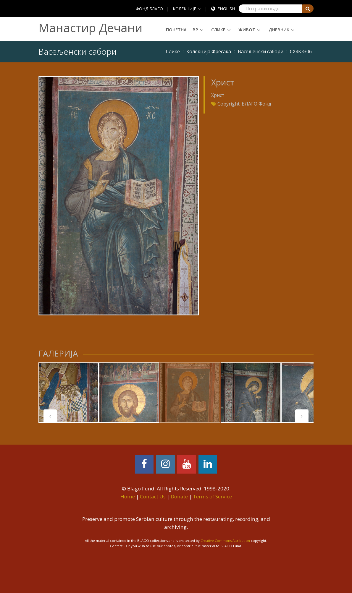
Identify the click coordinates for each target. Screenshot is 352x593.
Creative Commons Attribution (225, 540)
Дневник (279, 30)
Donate (179, 496)
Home (127, 496)
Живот (246, 30)
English (226, 9)
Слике (218, 30)
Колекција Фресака (208, 51)
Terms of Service (212, 496)
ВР (195, 30)
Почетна (176, 30)
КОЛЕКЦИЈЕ (184, 9)
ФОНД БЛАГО (149, 9)
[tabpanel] (68, 392)
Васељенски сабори (260, 51)
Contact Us (153, 496)
